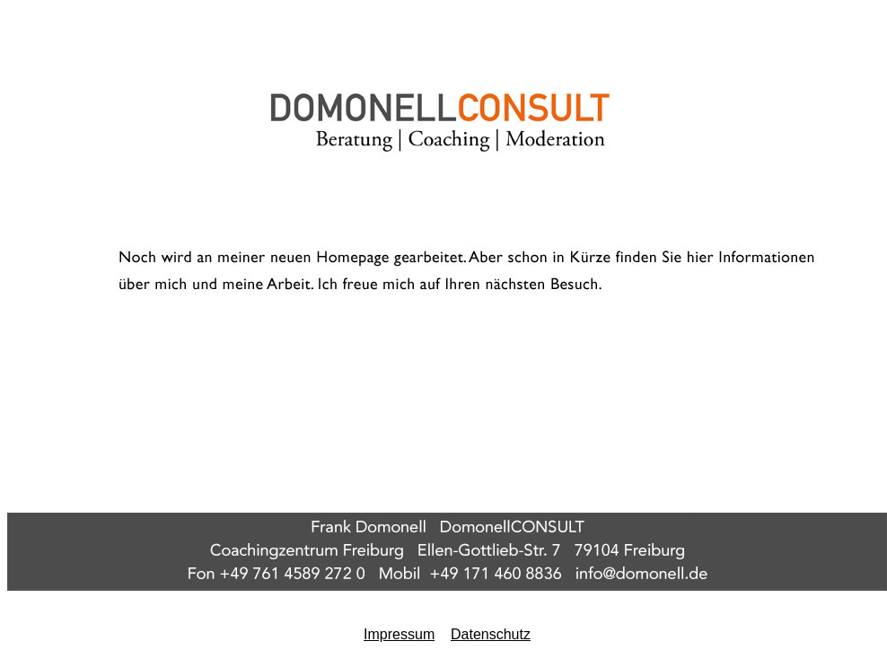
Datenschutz (491, 634)
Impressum (399, 634)
